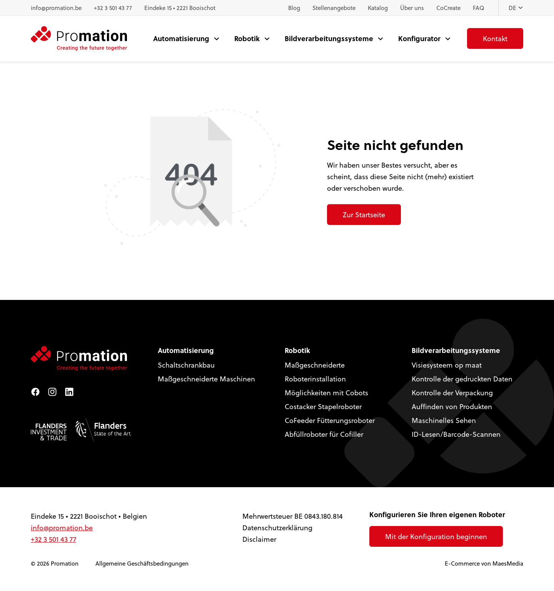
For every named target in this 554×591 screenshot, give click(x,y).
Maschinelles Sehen (444, 420)
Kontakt (495, 38)
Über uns (412, 7)
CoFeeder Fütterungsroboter (330, 420)
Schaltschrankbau (186, 365)
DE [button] (516, 7)
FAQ (478, 7)
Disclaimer (259, 539)
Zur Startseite (364, 214)
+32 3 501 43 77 (113, 7)
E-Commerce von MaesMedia (484, 563)
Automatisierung (181, 38)
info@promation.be (56, 7)
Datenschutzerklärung (277, 527)
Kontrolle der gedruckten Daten (462, 378)
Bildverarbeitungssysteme (329, 38)
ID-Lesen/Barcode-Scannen (456, 434)
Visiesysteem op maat (447, 365)
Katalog (378, 7)
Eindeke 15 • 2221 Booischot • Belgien (89, 516)
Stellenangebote (333, 7)
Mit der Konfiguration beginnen (436, 536)
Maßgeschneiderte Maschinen (206, 378)
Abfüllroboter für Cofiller (324, 434)
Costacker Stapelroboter (323, 406)
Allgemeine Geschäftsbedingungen (142, 563)
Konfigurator (419, 38)
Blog (294, 7)
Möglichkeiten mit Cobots (326, 392)
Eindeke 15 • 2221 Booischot (179, 7)
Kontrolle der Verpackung (452, 392)
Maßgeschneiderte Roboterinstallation (315, 372)
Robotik (247, 38)
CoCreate (448, 7)
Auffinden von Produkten (452, 406)
